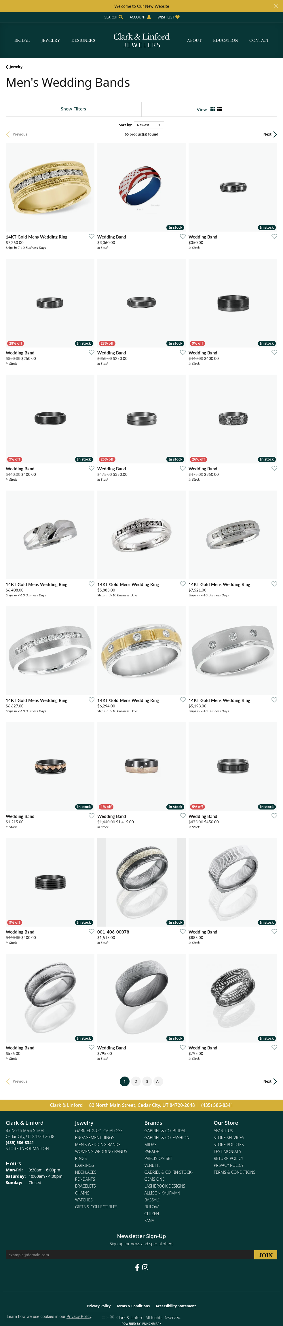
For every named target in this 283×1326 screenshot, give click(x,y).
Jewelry (16, 66)
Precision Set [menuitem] (158, 1158)
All (158, 1081)
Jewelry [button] (50, 40)
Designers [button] (83, 40)
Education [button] (225, 40)
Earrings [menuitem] (84, 1165)
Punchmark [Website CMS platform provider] (152, 1324)
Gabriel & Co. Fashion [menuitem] (167, 1137)
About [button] (194, 40)
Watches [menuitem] (84, 1200)
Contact (259, 40)
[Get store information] (27, 1148)
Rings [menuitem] (81, 1158)
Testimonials (227, 1151)
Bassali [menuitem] (152, 1200)
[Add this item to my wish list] (89, 236)
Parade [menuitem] (152, 1151)
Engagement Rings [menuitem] (94, 1137)
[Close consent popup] (112, 1317)
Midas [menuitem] (151, 1144)
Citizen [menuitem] (152, 1213)
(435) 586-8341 (217, 1105)
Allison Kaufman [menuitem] (162, 1193)
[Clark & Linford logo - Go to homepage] (141, 40)
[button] (113, 17)
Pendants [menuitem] (85, 1179)
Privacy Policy (228, 1165)
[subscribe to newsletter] (265, 1254)
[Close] (276, 6)
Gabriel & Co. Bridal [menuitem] (165, 1130)
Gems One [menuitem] (155, 1179)
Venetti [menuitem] (152, 1165)
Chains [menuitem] (82, 1193)
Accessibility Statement (175, 1306)
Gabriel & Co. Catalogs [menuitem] (99, 1130)
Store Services (229, 1137)
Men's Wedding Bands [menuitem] (98, 1144)
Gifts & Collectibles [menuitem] (96, 1206)
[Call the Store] (20, 1142)
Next (267, 134)
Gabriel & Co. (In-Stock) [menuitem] (169, 1172)
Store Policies (229, 1144)
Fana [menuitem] (149, 1220)
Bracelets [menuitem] (85, 1186)
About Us (223, 1130)
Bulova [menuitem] (152, 1206)
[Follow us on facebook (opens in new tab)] (137, 1267)
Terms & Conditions (234, 1172)
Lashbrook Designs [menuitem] (165, 1186)
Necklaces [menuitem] (85, 1172)
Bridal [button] (22, 40)
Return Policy (228, 1158)
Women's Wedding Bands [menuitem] (101, 1151)
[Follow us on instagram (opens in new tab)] (145, 1267)
